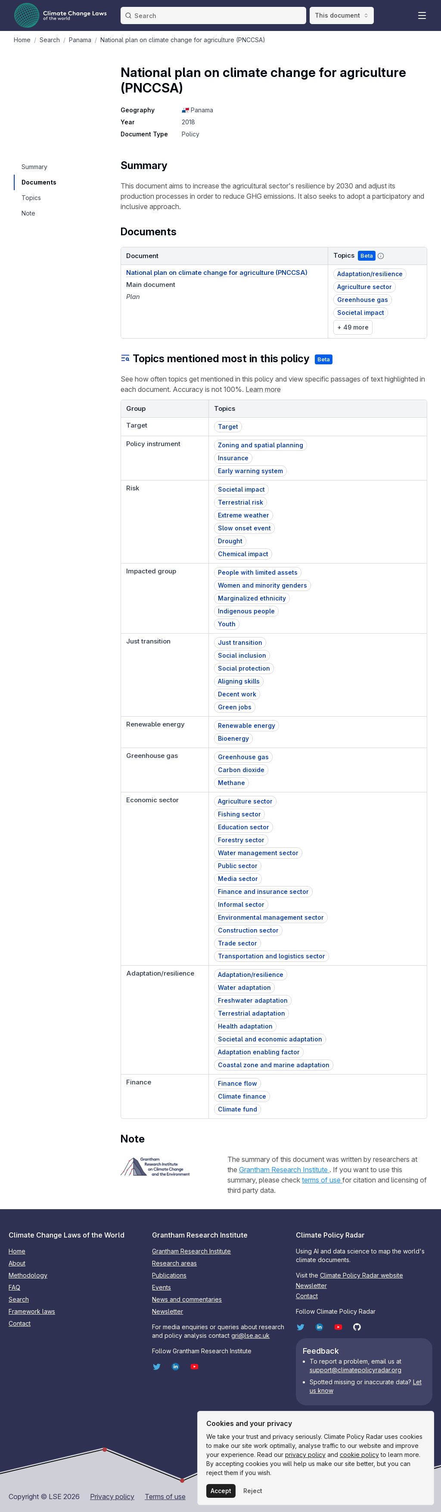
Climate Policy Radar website (361, 1275)
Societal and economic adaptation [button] (270, 1039)
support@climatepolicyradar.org (355, 1369)
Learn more (263, 389)
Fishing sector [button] (239, 814)
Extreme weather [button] (243, 515)
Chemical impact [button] (243, 553)
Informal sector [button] (241, 904)
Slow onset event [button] (244, 528)
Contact (20, 1323)
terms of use (322, 1180)
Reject (252, 1490)
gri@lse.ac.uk (250, 1335)
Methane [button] (231, 782)
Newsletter (167, 1311)
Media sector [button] (238, 878)
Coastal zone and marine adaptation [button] (273, 1065)
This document (342, 15)
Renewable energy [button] (246, 725)
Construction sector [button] (248, 930)
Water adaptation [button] (244, 987)
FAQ (14, 1287)
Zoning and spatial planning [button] (260, 445)
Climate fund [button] (237, 1109)
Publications (169, 1275)
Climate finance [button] (242, 1096)
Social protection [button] (244, 668)
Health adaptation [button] (245, 1026)
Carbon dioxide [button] (241, 769)
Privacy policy (112, 1496)
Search (19, 1299)
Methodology (28, 1275)
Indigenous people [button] (246, 611)
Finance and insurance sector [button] (263, 891)
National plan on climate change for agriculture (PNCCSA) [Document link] (216, 272)
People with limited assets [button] (258, 572)
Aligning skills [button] (239, 681)
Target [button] (228, 426)
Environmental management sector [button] (271, 917)
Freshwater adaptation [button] (253, 1000)
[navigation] (38, 167)
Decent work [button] (237, 694)
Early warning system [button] (250, 470)
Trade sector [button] (237, 943)
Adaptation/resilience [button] (370, 273)
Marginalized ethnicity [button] (252, 598)
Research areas (174, 1263)
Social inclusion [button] (242, 655)
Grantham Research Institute (284, 1169)
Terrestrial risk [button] (240, 502)
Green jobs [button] (235, 707)
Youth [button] (227, 624)
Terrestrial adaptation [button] (251, 1013)
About (17, 1263)
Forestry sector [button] (241, 840)
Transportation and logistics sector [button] (271, 956)
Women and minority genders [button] (262, 585)
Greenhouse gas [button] (362, 299)
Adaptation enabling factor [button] (259, 1052)
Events (161, 1287)
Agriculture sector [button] (364, 286)
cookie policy (359, 1454)
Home (17, 1251)
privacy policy (305, 1454)
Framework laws (32, 1311)
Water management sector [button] (258, 852)
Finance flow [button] (237, 1083)
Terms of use (165, 1496)
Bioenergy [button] (233, 738)
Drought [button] (230, 541)
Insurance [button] (233, 458)
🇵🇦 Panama (197, 110)
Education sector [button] (243, 827)
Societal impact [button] (360, 312)
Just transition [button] (240, 642)
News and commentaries (187, 1299)
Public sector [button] (238, 865)
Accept (221, 1490)
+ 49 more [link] (353, 327)
